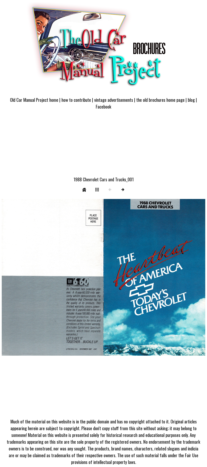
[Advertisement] (103, 145)
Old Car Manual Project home (34, 99)
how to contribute (76, 99)
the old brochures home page (160, 99)
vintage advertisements (113, 99)
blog (191, 99)
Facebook (103, 106)
